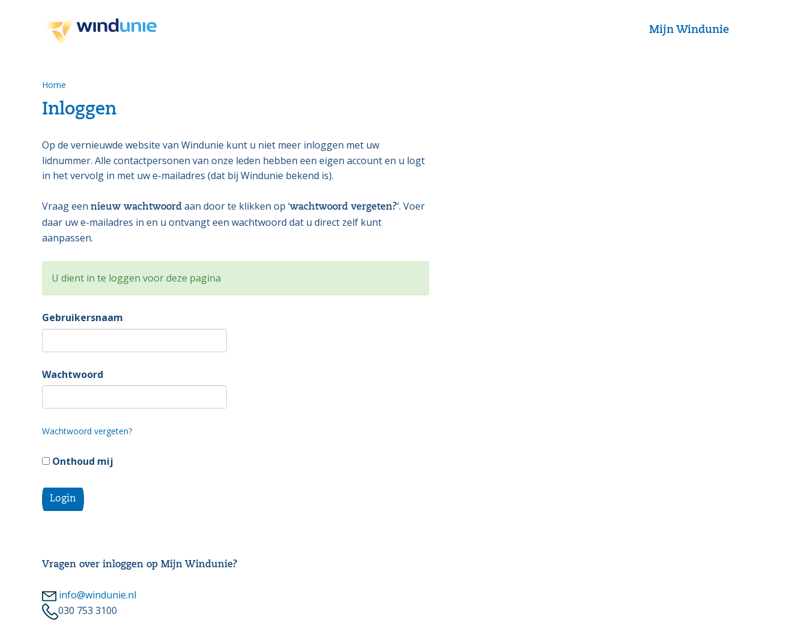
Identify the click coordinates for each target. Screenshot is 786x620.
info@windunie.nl (89, 594)
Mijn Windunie (689, 30)
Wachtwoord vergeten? (87, 431)
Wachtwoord (72, 374)
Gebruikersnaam (82, 317)
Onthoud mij (77, 461)
